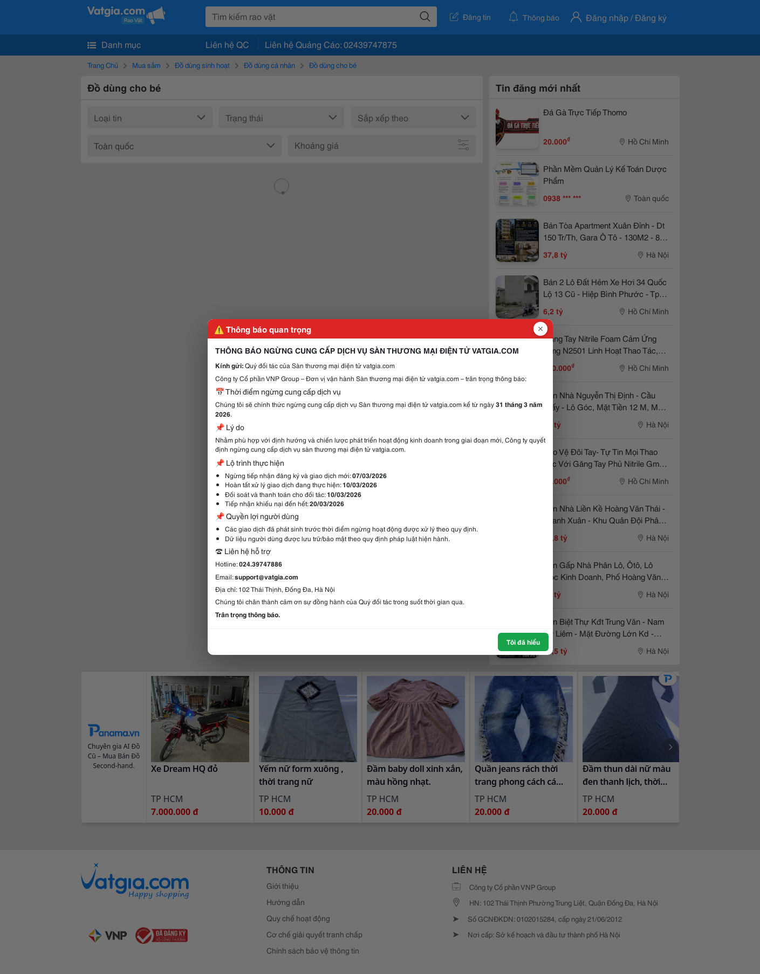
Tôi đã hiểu (523, 641)
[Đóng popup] (540, 329)
